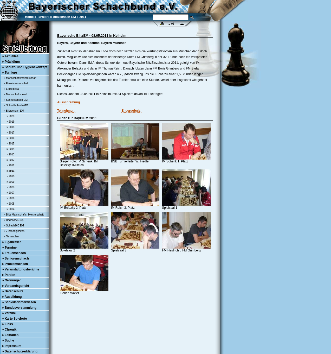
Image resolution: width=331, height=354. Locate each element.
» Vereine (9, 313)
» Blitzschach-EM (14, 110)
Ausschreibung (68, 102)
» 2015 (11, 143)
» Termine (9, 247)
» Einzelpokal (11, 88)
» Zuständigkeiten (14, 231)
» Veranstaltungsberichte (20, 269)
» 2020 (11, 116)
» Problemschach (15, 264)
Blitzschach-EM (64, 17)
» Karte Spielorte (14, 318)
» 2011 (11, 170)
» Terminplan (11, 236)
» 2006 (11, 198)
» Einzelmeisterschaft (16, 83)
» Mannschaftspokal (15, 94)
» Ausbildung (12, 297)
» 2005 (11, 203)
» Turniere (9, 72)
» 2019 (11, 121)
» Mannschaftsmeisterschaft (20, 78)
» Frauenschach (14, 253)
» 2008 (11, 187)
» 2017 (11, 132)
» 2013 (11, 154)
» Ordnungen (12, 280)
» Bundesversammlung (19, 307)
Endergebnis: (131, 110)
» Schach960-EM (14, 225)
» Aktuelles (10, 56)
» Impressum (11, 346)
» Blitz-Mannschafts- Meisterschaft (24, 214)
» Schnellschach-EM (16, 99)
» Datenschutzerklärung (19, 351)
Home (29, 17)
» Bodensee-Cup (13, 220)
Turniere (43, 17)
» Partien (8, 275)
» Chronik (9, 329)
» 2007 (11, 192)
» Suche (8, 340)
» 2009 (11, 181)
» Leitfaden (10, 335)
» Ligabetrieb (12, 242)
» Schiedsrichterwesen (19, 302)
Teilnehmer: (66, 110)
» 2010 (11, 176)
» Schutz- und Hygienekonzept (24, 67)
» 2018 (11, 127)
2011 (82, 17)
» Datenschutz (12, 291)
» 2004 (11, 209)
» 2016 (11, 138)
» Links (7, 324)
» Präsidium (11, 62)
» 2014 (11, 149)
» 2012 (11, 160)
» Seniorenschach (15, 258)
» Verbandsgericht (15, 286)
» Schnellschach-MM (16, 105)
